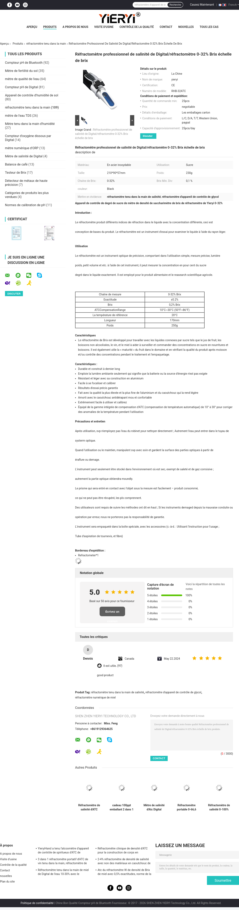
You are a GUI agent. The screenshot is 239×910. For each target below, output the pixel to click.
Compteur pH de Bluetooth (24, 63)
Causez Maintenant (202, 4)
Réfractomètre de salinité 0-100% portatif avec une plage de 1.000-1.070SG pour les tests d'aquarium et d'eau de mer (219, 807)
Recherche (175, 4)
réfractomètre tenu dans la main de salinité (117, 692)
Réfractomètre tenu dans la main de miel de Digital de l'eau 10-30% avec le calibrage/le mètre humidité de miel (63, 872)
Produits (50, 26)
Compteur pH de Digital (21, 87)
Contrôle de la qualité (137, 26)
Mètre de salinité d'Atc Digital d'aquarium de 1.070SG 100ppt (154, 807)
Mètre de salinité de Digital (24, 156)
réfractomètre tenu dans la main (46, 43)
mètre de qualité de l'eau (22, 79)
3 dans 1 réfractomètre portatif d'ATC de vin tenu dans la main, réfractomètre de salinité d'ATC (63, 862)
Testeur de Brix (15, 172)
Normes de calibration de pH (25, 205)
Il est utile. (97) (112, 666)
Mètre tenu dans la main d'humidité (30, 124)
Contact (166, 26)
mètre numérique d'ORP (21, 148)
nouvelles (186, 26)
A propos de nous (75, 26)
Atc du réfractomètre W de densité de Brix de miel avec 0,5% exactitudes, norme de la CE (124, 872)
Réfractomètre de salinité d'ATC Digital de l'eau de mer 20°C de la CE (89, 807)
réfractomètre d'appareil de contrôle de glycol (173, 692)
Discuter (148, 135)
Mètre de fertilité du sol (21, 71)
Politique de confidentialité (37, 903)
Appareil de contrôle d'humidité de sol (31, 95)
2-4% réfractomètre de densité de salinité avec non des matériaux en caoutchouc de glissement (124, 862)
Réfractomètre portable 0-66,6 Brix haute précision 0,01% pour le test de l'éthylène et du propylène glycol (186, 807)
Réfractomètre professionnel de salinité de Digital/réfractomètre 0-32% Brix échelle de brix (103, 134)
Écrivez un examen (112, 613)
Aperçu (31, 26)
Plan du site (7, 881)
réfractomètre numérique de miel (95, 697)
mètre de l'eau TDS (18, 116)
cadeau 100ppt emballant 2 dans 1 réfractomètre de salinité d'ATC (121, 807)
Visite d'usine (104, 26)
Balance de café (16, 164)
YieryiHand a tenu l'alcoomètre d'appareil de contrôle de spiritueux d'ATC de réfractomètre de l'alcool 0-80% (63, 851)
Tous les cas (209, 26)
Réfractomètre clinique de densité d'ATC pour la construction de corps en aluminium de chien (123, 851)
